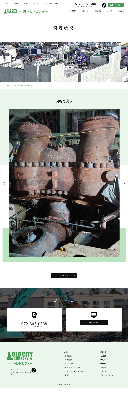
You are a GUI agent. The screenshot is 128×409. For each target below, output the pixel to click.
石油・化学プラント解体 (73, 388)
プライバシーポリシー (107, 396)
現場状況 (85, 11)
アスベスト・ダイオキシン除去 (75, 392)
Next (123, 183)
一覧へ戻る (64, 296)
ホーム (61, 11)
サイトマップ (104, 392)
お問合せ (103, 388)
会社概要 (98, 11)
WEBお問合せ (94, 343)
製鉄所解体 (68, 381)
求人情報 (121, 11)
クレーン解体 (69, 384)
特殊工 (67, 396)
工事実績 (13, 85)
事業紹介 (73, 11)
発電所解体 (68, 377)
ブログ (109, 11)
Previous (5, 183)
